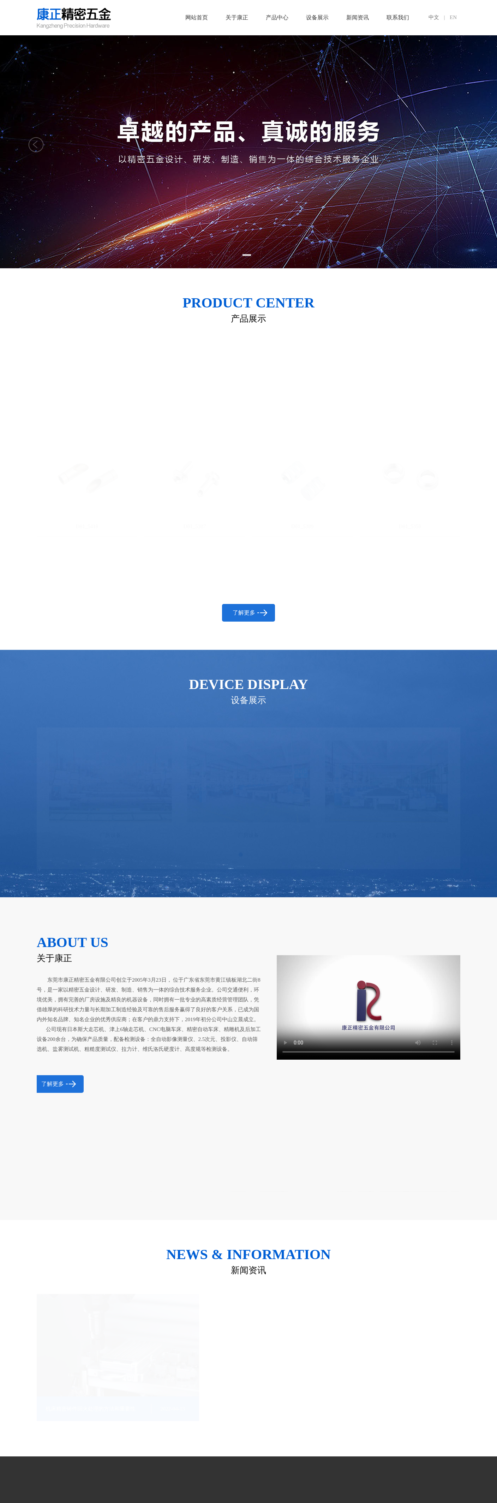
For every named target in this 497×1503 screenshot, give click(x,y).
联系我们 (398, 17)
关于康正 (237, 17)
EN (453, 17)
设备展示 (317, 17)
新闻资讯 (357, 17)
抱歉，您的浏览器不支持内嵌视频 (368, 975)
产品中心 (277, 17)
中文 (434, 17)
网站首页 (196, 17)
